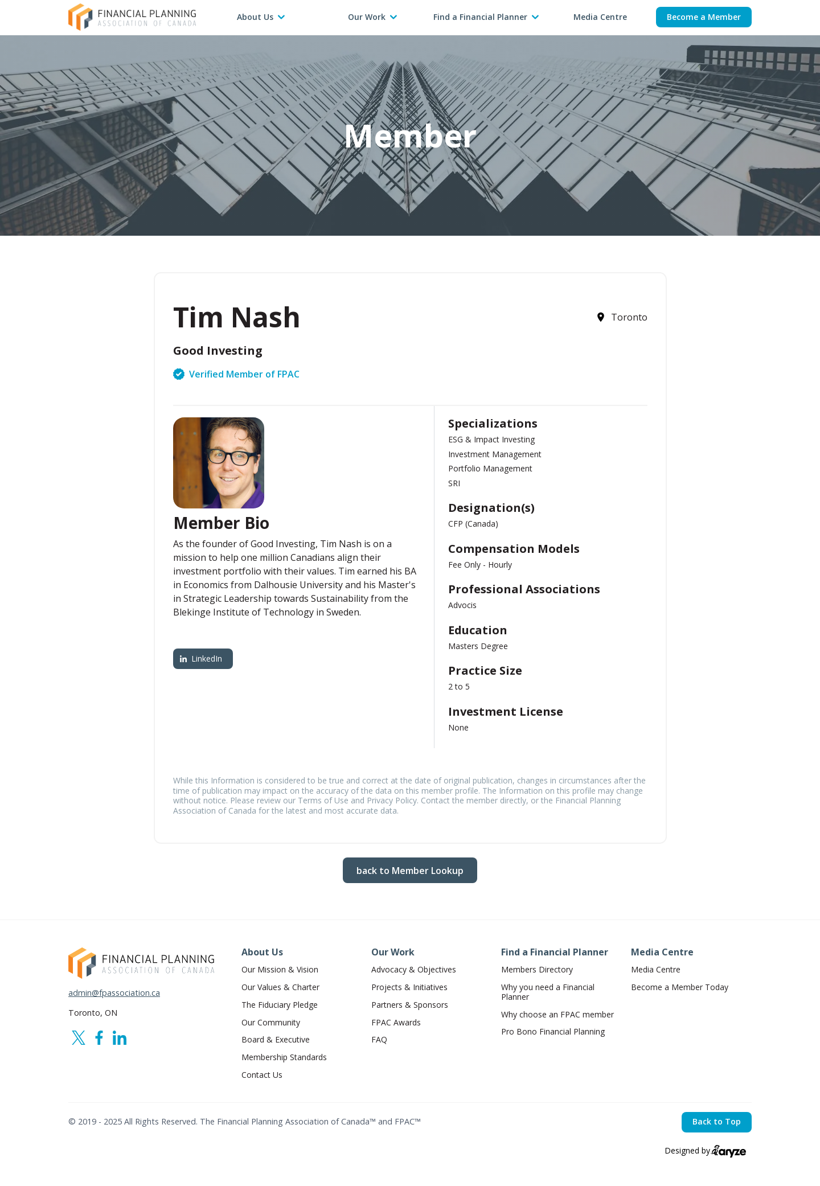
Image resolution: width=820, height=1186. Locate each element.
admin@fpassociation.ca (114, 993)
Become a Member (704, 16)
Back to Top (716, 1121)
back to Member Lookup (410, 870)
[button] (261, 17)
